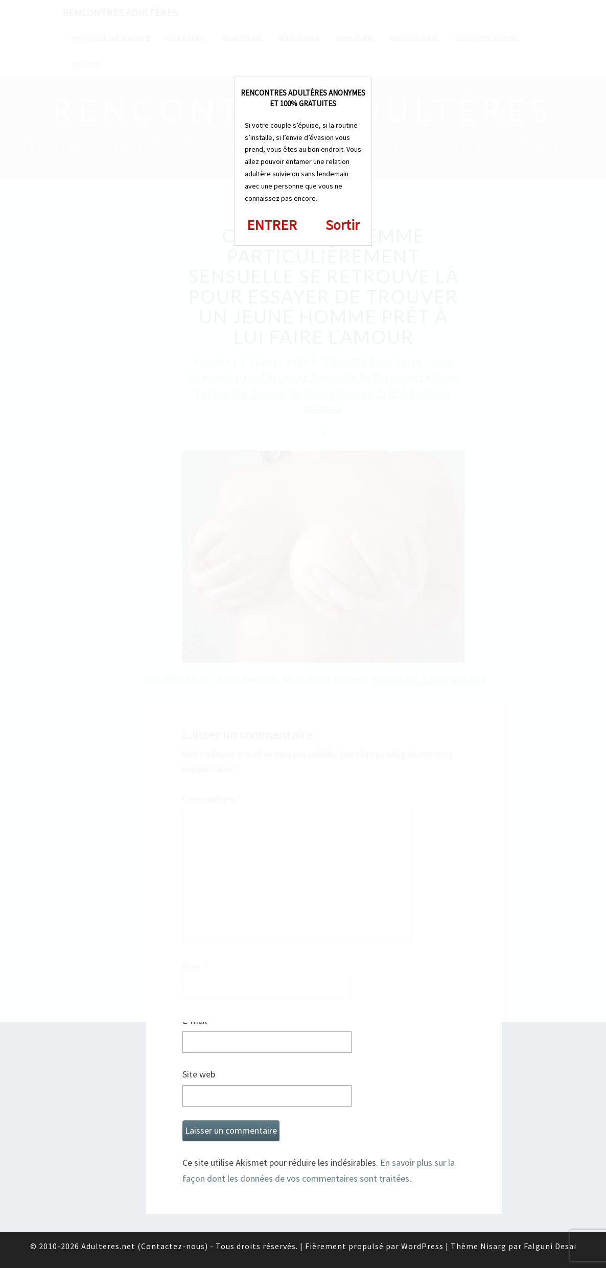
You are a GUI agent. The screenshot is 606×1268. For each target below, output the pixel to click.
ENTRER (272, 225)
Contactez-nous (173, 1246)
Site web (198, 1074)
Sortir (342, 225)
